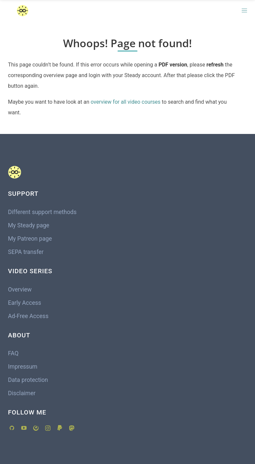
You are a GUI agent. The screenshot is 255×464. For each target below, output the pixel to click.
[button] (244, 10)
